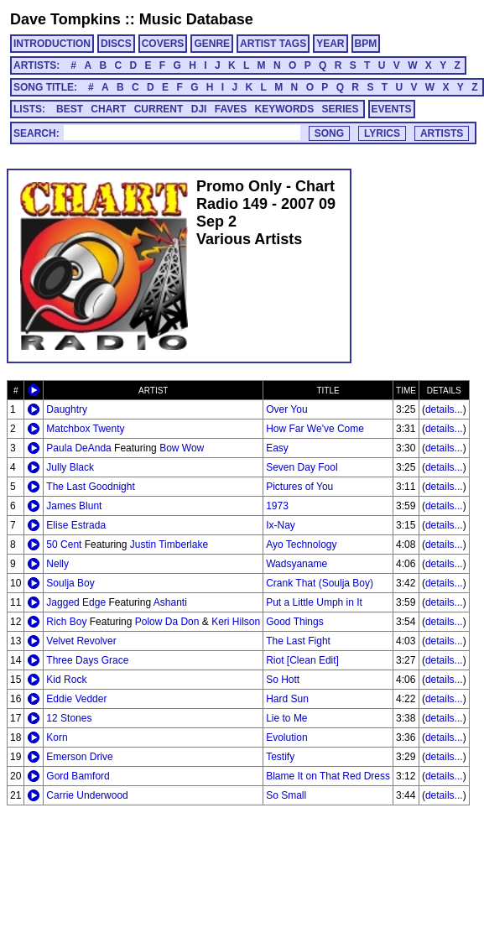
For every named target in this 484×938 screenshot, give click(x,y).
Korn (56, 737)
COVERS (163, 44)
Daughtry (66, 409)
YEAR (330, 44)
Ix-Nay (280, 525)
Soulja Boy (70, 583)
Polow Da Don (167, 622)
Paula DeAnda (78, 448)
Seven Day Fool (301, 467)
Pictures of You (299, 486)
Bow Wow (181, 448)
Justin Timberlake (169, 544)
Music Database (196, 19)
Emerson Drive (79, 757)
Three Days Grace (87, 660)
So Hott (282, 679)
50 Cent (63, 544)
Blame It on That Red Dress (328, 776)
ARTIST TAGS (273, 44)
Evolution (286, 737)
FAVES (231, 109)
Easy (277, 448)
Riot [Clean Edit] (302, 660)
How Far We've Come (315, 429)
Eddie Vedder (76, 699)
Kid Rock (66, 679)
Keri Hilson (235, 622)
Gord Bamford (77, 776)
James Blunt (73, 506)
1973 (277, 506)
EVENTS (392, 109)
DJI (199, 109)
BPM (366, 44)
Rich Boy (66, 622)
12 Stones (68, 718)
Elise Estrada (76, 525)
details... (444, 409)
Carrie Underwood (87, 795)
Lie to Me (286, 718)
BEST (69, 109)
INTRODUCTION (52, 44)
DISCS (116, 44)
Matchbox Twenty (85, 429)
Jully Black (70, 467)
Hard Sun (287, 699)
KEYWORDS (285, 109)
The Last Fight (298, 641)
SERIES (340, 109)
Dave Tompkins (65, 19)
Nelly (57, 564)
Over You (286, 409)
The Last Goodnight (90, 486)
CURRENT (159, 109)
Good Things (295, 622)
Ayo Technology (301, 544)
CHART (108, 109)
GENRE (212, 44)
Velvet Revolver (81, 641)
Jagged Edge (76, 602)
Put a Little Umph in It (314, 602)
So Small (286, 795)
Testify (280, 757)
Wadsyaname (296, 564)
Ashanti (170, 602)
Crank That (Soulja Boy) (319, 583)
